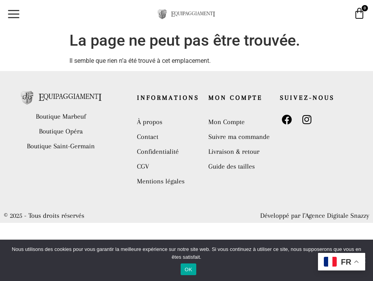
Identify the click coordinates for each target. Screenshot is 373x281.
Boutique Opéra (61, 131)
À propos (149, 122)
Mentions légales (161, 181)
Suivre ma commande (239, 136)
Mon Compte (226, 122)
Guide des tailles (231, 166)
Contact (147, 136)
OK (188, 269)
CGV (143, 166)
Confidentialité (158, 151)
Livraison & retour (233, 151)
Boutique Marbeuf (61, 116)
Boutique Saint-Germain (61, 146)
